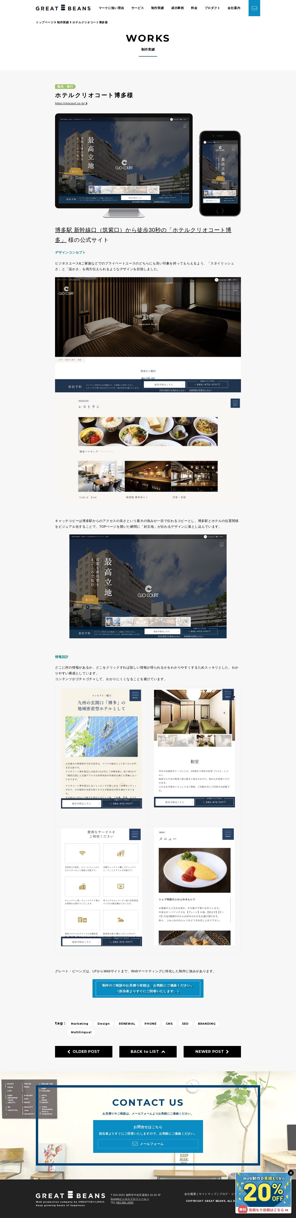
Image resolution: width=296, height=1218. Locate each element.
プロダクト (213, 8)
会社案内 (234, 8)
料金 (194, 8)
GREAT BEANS (215, 1201)
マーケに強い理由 (111, 8)
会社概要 (190, 1194)
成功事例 (177, 8)
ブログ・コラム (229, 1194)
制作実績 (157, 8)
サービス (137, 8)
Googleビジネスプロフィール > (130, 1198)
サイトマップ (207, 1194)
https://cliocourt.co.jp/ (71, 103)
